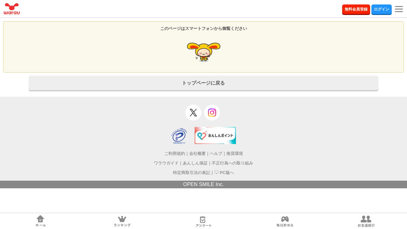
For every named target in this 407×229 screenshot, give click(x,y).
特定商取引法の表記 (191, 172)
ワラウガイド (166, 163)
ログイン (381, 9)
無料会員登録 (356, 9)
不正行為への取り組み (232, 163)
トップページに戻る (203, 83)
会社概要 (197, 153)
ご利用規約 (174, 153)
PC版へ (224, 172)
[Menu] (399, 6)
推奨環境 (234, 153)
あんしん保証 (195, 163)
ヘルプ (216, 153)
